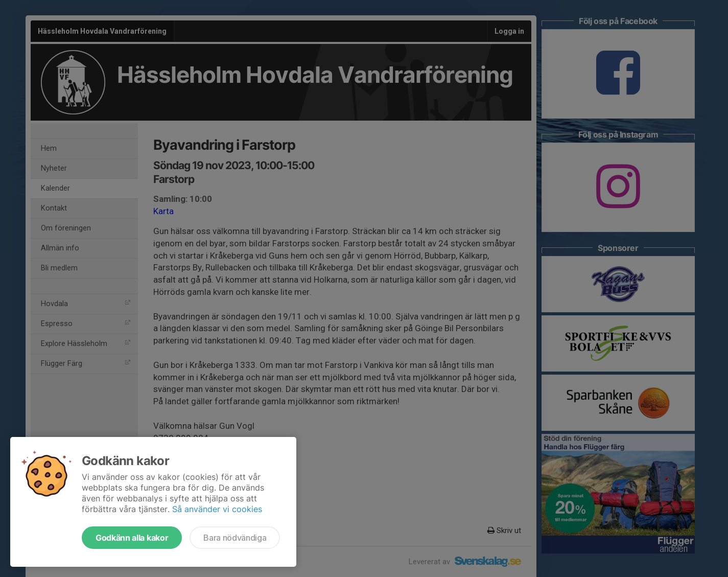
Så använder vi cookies (217, 509)
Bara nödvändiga (234, 538)
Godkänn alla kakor (132, 538)
